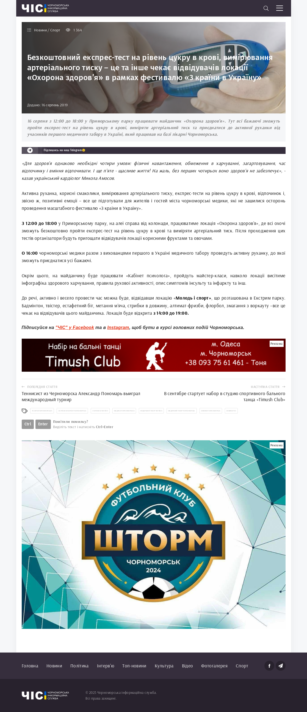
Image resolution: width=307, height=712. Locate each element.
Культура (164, 665)
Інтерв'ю (105, 665)
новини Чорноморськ (210, 411)
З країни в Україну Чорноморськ (72, 411)
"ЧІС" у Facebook (75, 327)
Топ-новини (134, 665)
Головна (30, 665)
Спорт (242, 665)
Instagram (118, 327)
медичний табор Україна (151, 411)
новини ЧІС (231, 411)
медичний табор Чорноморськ (181, 411)
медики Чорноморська (124, 411)
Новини (54, 665)
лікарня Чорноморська (42, 411)
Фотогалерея (214, 665)
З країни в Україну (100, 411)
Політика (79, 665)
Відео (187, 665)
